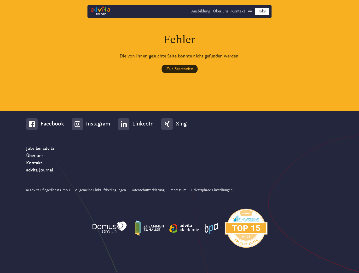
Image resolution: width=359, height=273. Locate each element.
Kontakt (34, 162)
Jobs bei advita (40, 148)
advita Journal (39, 170)
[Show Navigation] (248, 12)
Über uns (35, 155)
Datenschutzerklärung (148, 190)
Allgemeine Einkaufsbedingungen (100, 190)
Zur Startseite (179, 68)
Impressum (177, 190)
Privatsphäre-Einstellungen (211, 190)
